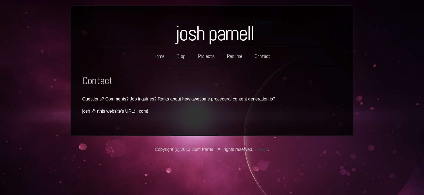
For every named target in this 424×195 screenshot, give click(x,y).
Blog (181, 56)
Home (158, 56)
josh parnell (214, 33)
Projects (206, 56)
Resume (234, 56)
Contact (262, 56)
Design (261, 149)
